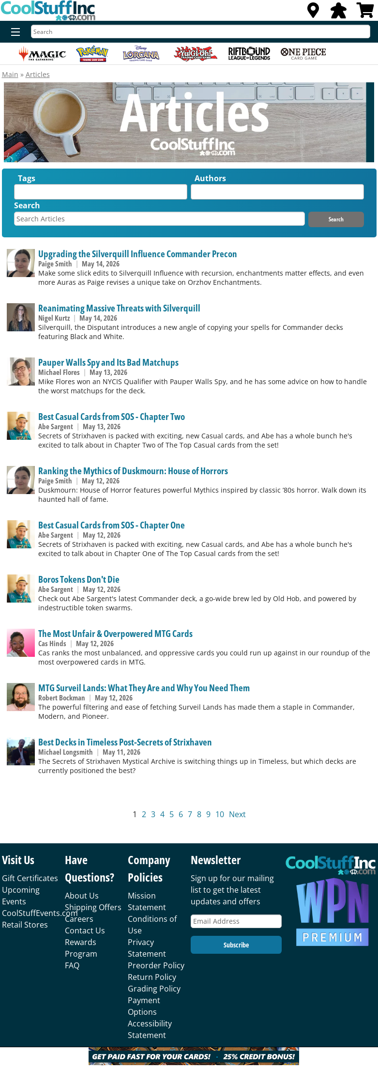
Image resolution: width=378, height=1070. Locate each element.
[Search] (200, 31)
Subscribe (236, 944)
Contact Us (85, 930)
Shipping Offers (93, 907)
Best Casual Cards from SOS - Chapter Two (111, 416)
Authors (210, 178)
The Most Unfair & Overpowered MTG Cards (115, 633)
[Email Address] (236, 922)
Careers (79, 919)
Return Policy (152, 977)
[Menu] (13, 32)
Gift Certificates (30, 878)
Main (10, 74)
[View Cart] (365, 13)
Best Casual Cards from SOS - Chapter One (111, 524)
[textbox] (19, 194)
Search (27, 205)
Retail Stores (25, 924)
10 (219, 814)
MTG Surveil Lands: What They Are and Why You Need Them (144, 687)
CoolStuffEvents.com (40, 913)
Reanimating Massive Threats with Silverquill (119, 307)
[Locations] (313, 13)
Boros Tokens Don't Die (79, 579)
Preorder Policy (156, 965)
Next (237, 814)
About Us (82, 895)
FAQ (72, 965)
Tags (26, 178)
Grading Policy (154, 988)
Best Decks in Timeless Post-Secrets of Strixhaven (125, 741)
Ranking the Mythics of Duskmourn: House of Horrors (133, 470)
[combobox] (100, 192)
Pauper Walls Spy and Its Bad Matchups (108, 362)
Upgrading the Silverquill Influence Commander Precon (137, 253)
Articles (38, 74)
